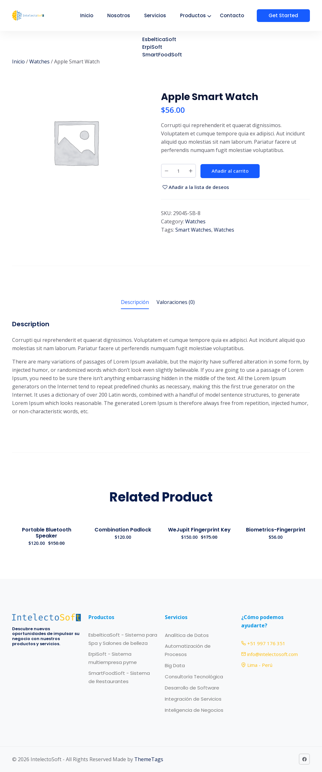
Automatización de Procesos (188, 650)
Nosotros (124, 15)
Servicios (161, 15)
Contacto (238, 15)
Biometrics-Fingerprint (275, 529)
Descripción (135, 302)
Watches (39, 61)
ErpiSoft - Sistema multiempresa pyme (112, 658)
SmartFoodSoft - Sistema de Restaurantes (119, 677)
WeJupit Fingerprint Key (199, 529)
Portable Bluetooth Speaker (46, 532)
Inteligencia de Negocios (194, 710)
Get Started (286, 15)
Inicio (92, 15)
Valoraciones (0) (176, 302)
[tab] (135, 303)
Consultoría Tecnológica (194, 676)
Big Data (175, 665)
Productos (199, 15)
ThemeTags (148, 759)
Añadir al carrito (230, 171)
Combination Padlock (122, 529)
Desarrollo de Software (192, 687)
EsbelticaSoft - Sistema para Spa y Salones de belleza (122, 638)
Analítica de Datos (187, 635)
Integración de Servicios (193, 699)
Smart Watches (193, 229)
